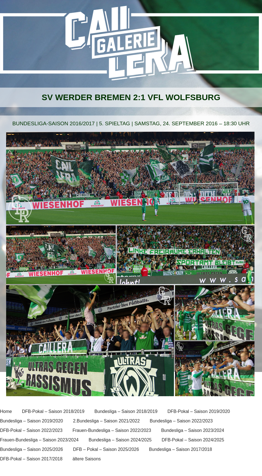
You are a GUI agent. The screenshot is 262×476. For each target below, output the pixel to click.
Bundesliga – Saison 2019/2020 (31, 421)
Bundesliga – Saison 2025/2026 (31, 449)
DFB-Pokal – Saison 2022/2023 (31, 430)
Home (6, 411)
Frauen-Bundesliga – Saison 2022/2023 (111, 430)
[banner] (131, 47)
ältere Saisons (86, 458)
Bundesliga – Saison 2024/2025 (120, 439)
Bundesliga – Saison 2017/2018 (180, 449)
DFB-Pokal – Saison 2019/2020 (199, 411)
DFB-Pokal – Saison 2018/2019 (53, 411)
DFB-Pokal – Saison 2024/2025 (193, 439)
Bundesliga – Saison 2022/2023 (181, 421)
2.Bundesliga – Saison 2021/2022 (106, 421)
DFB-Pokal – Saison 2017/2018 (31, 458)
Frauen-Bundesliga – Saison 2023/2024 (39, 439)
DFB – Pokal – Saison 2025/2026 (106, 449)
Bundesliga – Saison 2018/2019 (125, 411)
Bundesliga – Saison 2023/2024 (192, 430)
